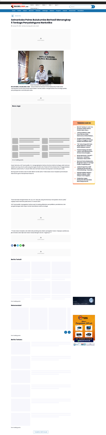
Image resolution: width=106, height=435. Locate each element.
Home (32, 5)
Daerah (65, 10)
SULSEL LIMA (49, 424)
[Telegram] (18, 216)
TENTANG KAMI (62, 419)
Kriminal (38, 10)
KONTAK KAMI (70, 419)
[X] (15, 216)
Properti (58, 10)
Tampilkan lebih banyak (40, 402)
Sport (57, 5)
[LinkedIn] (63, 415)
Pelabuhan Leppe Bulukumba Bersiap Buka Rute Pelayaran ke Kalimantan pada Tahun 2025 (84, 75)
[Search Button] (93, 6)
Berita (38, 5)
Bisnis (45, 5)
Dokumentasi (34, 8)
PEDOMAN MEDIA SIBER (35, 419)
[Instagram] (46, 415)
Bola (51, 5)
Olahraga (45, 10)
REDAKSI (27, 419)
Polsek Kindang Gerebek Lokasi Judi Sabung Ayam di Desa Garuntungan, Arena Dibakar (84, 47)
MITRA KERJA (78, 419)
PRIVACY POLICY (46, 419)
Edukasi (52, 10)
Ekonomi (31, 10)
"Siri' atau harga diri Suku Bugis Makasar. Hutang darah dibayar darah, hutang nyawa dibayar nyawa (84, 41)
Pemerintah (72, 10)
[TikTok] (59, 415)
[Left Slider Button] (65, 302)
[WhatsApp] (20, 216)
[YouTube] (51, 415)
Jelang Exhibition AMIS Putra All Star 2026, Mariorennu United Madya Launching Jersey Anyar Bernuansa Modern (85, 30)
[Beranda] (12, 15)
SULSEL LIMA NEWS (59, 424)
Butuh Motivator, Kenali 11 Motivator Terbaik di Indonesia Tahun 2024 (84, 53)
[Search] (81, 6)
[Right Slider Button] (69, 302)
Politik (19, 10)
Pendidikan (81, 10)
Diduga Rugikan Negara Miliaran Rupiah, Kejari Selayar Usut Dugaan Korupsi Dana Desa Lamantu (84, 70)
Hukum (25, 10)
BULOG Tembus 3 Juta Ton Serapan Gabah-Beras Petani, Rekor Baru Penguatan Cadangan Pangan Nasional (85, 24)
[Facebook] (12, 216)
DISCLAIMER (54, 419)
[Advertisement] (41, 39)
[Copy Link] (23, 216)
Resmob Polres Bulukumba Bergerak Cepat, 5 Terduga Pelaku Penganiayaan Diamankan (85, 58)
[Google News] (55, 415)
